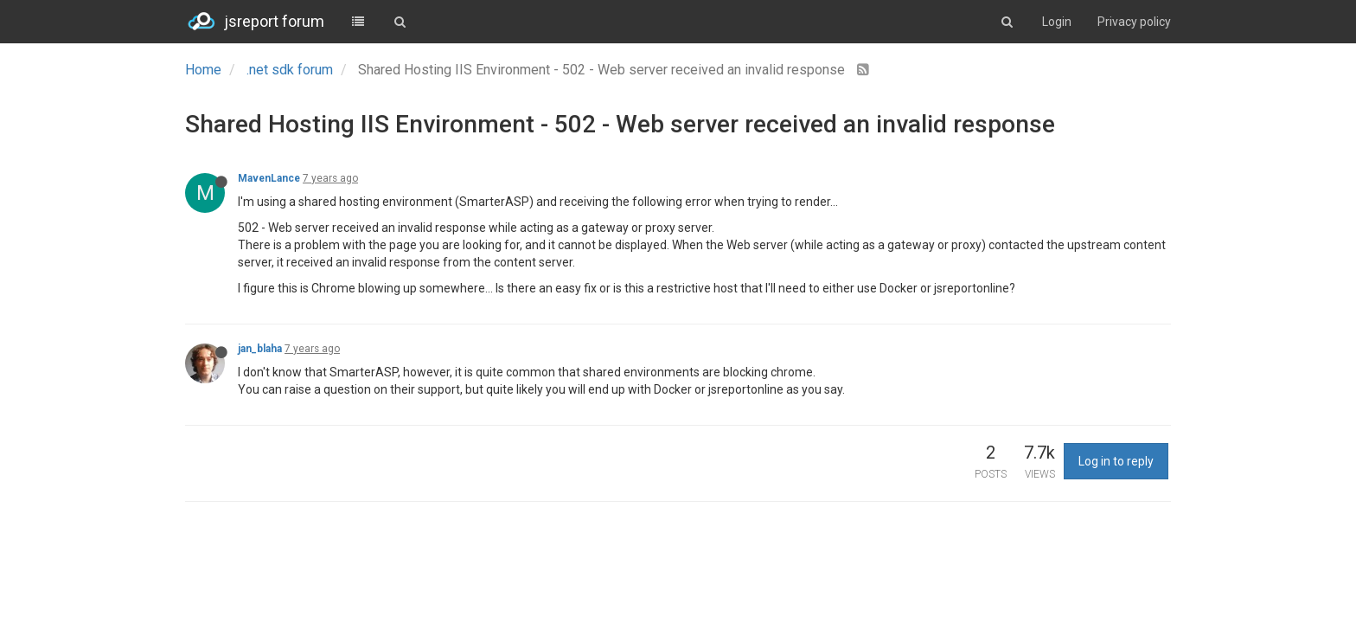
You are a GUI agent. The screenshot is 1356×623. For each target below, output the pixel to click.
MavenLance (269, 178)
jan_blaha (260, 349)
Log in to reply (1116, 461)
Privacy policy (1134, 22)
